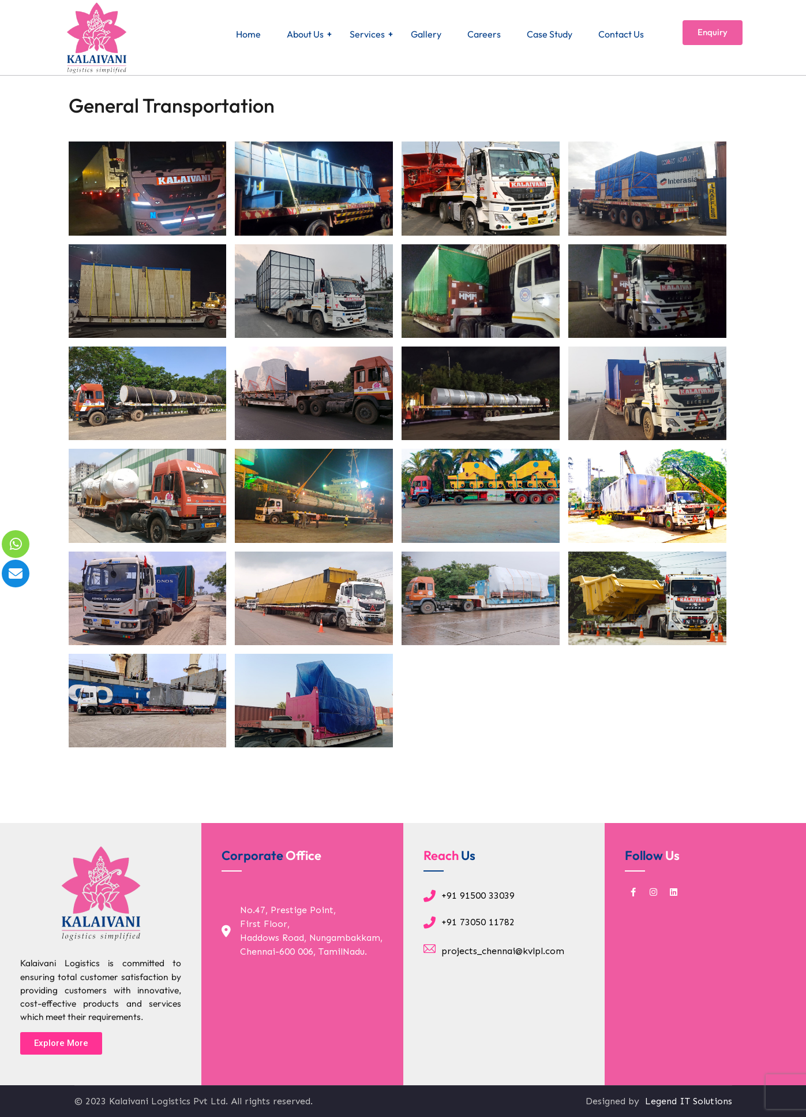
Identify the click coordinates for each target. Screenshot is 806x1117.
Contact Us (621, 34)
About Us (305, 34)
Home (248, 34)
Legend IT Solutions (687, 1101)
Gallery (426, 34)
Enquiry (713, 32)
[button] (61, 1043)
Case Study (549, 34)
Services (367, 34)
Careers (484, 34)
